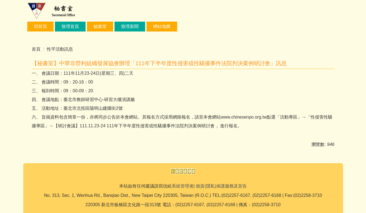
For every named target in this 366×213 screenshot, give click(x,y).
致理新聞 (130, 26)
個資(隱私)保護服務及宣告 (221, 186)
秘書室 (100, 26)
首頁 (36, 49)
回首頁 (40, 26)
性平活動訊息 (60, 49)
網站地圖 (162, 26)
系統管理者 (183, 186)
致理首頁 (70, 26)
